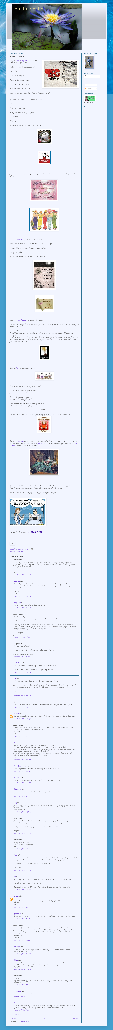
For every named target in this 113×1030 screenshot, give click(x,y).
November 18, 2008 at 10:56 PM (22, 954)
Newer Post (13, 1018)
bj (14, 743)
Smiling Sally (28, 8)
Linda (15, 855)
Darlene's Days (20, 239)
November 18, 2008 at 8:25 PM (22, 890)
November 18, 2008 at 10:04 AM (22, 707)
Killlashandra (17, 991)
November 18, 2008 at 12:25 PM (22, 783)
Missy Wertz (17, 603)
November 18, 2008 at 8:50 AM (22, 637)
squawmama (17, 581)
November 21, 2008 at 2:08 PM (22, 1010)
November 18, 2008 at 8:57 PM (22, 919)
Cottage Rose (20, 441)
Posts (87, 86)
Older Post (75, 1018)
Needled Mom (17, 663)
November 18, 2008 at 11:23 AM (22, 736)
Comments (88, 89)
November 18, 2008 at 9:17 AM (22, 657)
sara (15, 877)
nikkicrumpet (17, 947)
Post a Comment (16, 1014)
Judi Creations (42, 443)
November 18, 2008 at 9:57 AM (22, 696)
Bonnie (15, 1003)
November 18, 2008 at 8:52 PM (22, 908)
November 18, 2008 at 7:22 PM (22, 871)
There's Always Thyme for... (23, 61)
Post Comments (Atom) (23, 1022)
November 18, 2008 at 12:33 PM (22, 797)
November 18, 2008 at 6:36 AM (22, 596)
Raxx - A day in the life (20, 766)
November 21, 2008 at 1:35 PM (22, 997)
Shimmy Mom (17, 789)
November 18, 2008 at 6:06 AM (22, 575)
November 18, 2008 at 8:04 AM (22, 608)
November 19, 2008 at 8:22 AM (22, 985)
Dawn (15, 679)
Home (44, 1018)
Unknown (16, 896)
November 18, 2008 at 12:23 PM (22, 771)
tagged (21, 551)
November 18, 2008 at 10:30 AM (22, 719)
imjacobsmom (17, 914)
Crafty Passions (21, 320)
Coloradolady (17, 778)
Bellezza (16, 960)
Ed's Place (58, 174)
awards (16, 551)
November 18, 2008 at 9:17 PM (22, 941)
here (17, 368)
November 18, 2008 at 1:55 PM (22, 812)
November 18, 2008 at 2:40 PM (22, 834)
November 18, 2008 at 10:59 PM (22, 970)
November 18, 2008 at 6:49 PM (22, 849)
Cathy (15, 803)
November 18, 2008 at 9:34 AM (22, 672)
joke (19, 551)
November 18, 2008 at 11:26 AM (22, 760)
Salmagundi (17, 714)
